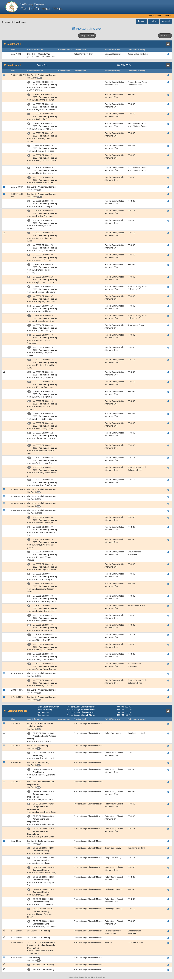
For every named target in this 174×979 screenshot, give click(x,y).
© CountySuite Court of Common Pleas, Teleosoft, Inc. (87, 977)
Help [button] (168, 16)
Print (142, 21)
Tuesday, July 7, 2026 (87, 28)
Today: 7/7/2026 (87, 35)
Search (166, 21)
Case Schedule (154, 16)
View (154, 21)
